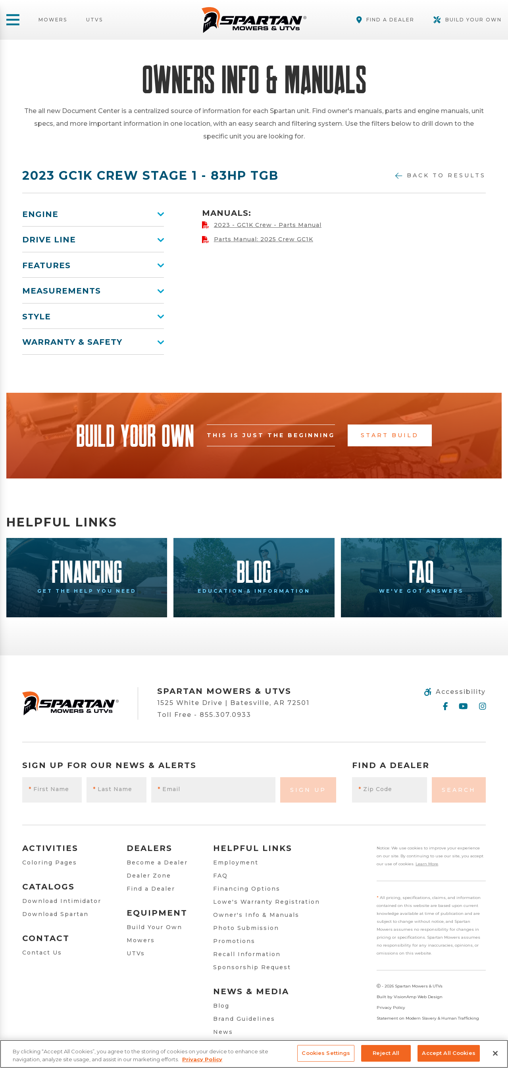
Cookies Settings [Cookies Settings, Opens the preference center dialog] (326, 1053)
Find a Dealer (151, 888)
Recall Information (247, 954)
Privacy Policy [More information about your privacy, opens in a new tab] (202, 1059)
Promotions (234, 941)
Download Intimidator (61, 901)
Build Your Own (154, 927)
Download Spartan (55, 914)
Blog (221, 1005)
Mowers (52, 19)
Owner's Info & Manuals (256, 914)
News (223, 1031)
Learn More (427, 863)
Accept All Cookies (448, 1053)
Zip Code (375, 789)
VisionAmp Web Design (418, 996)
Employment (235, 862)
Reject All (386, 1053)
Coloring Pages (49, 862)
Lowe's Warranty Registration (266, 901)
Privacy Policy (391, 1007)
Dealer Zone (149, 875)
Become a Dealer (157, 862)
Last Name (112, 789)
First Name (49, 789)
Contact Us (42, 952)
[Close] (495, 1053)
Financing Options (246, 888)
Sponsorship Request (252, 967)
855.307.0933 (225, 714)
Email (169, 789)
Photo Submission (246, 928)
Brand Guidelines (244, 1018)
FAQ (220, 875)
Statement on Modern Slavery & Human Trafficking (428, 1018)
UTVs (94, 19)
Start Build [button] (390, 435)
